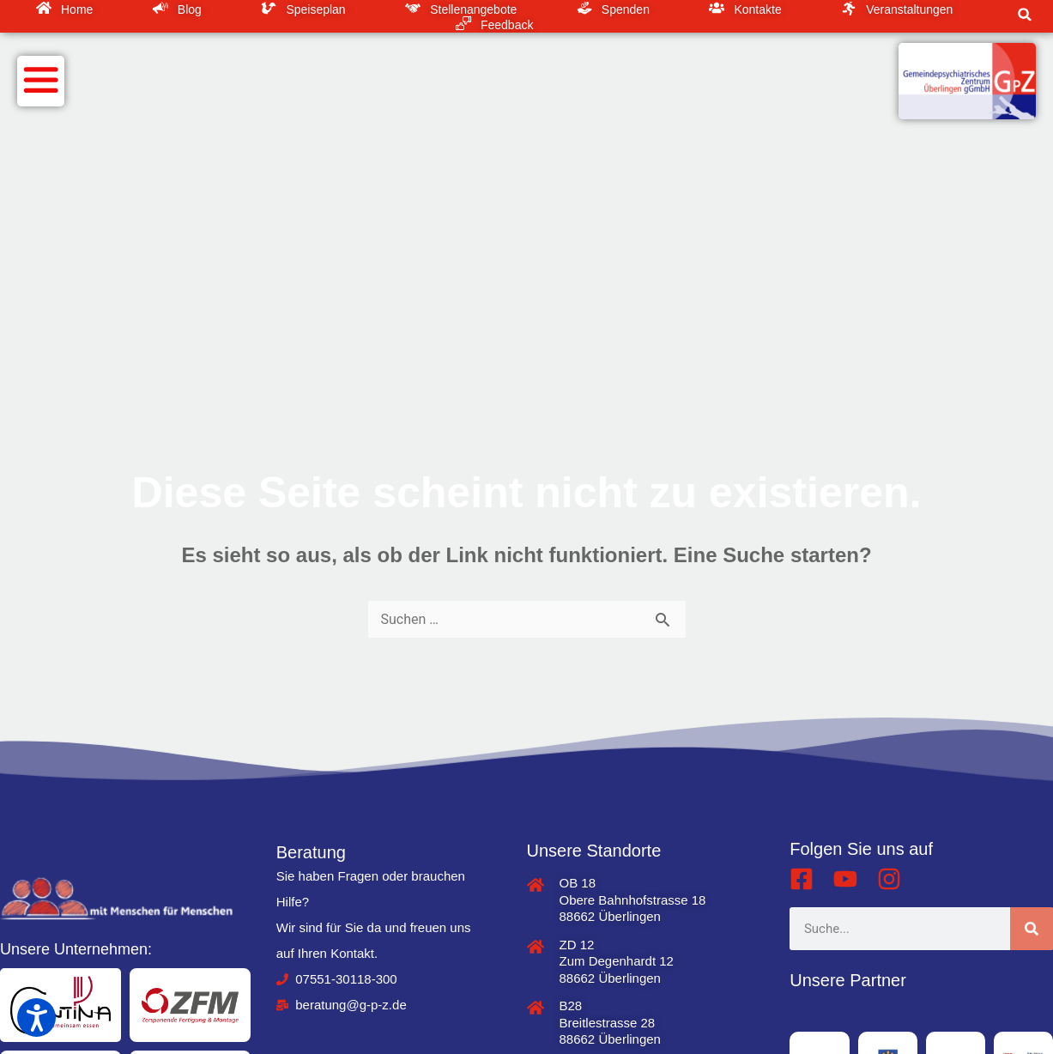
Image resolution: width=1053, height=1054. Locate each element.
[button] (1024, 14)
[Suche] (1031, 928)
